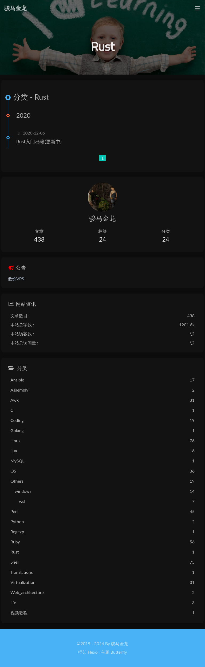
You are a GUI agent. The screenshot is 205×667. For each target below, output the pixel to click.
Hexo (93, 651)
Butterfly (119, 651)
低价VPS (16, 278)
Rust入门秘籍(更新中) (39, 141)
